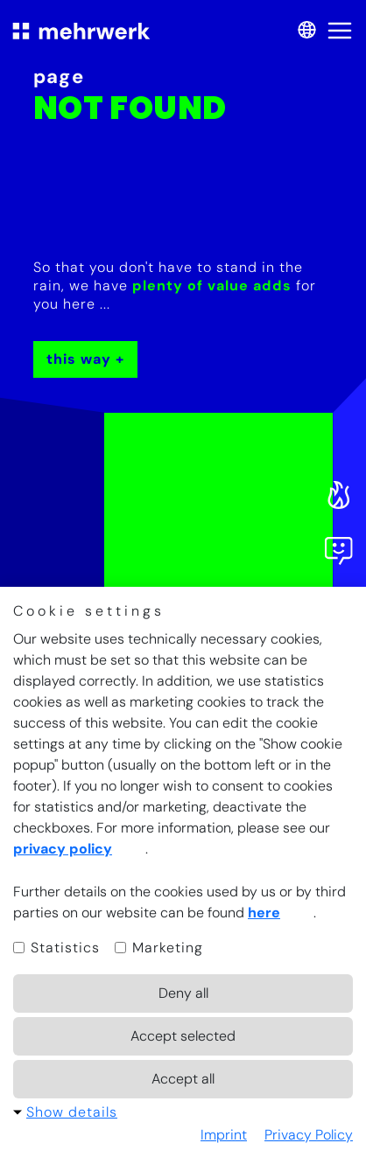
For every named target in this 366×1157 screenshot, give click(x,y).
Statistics (56, 947)
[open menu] (340, 30)
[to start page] (81, 30)
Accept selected (183, 1036)
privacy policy (62, 849)
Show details (71, 1112)
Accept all (183, 1079)
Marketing (159, 947)
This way (78, 359)
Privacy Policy (308, 1135)
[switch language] (303, 31)
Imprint (224, 1135)
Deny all (183, 993)
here (264, 912)
